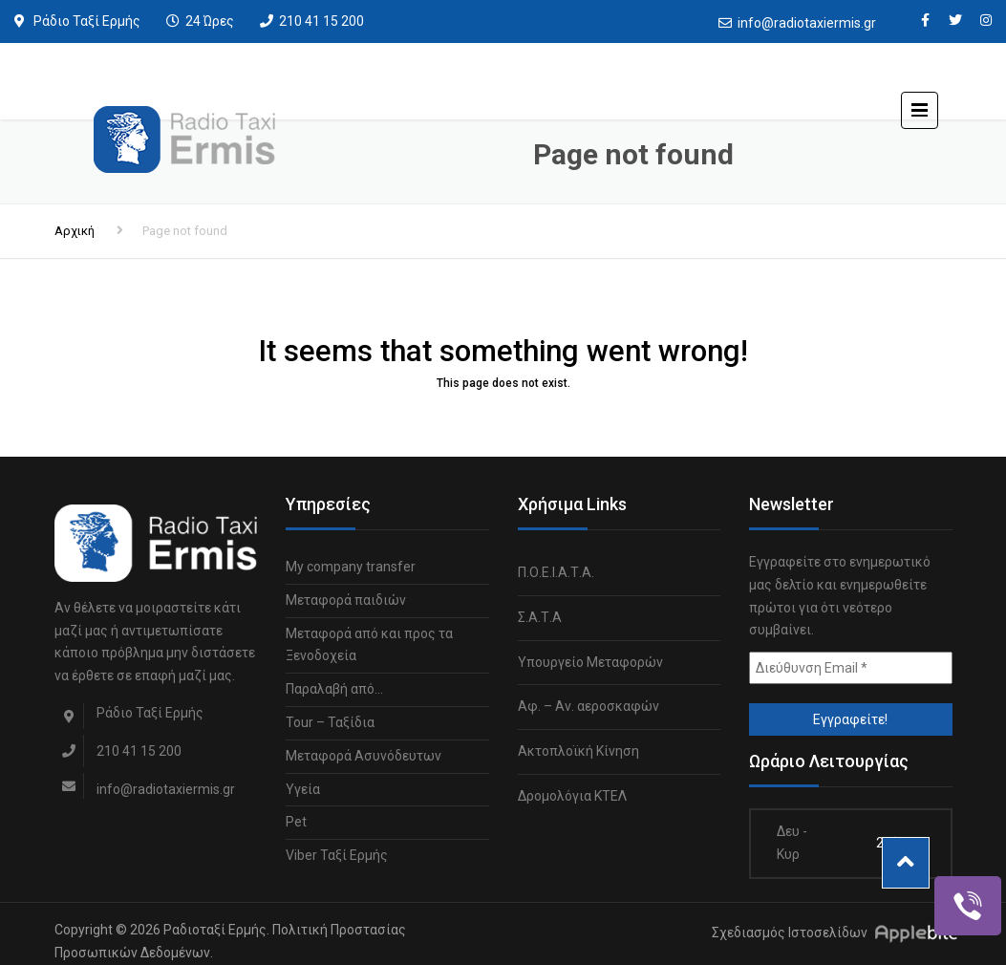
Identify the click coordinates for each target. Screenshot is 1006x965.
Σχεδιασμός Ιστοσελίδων (789, 932)
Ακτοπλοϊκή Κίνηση (578, 751)
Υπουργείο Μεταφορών (590, 662)
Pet (296, 821)
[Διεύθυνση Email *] (850, 668)
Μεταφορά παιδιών (346, 600)
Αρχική (74, 231)
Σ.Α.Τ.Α (540, 617)
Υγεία (303, 789)
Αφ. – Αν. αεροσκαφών (588, 706)
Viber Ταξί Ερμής (337, 855)
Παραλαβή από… (334, 689)
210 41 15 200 (321, 21)
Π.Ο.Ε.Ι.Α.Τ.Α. (556, 572)
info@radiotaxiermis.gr (807, 23)
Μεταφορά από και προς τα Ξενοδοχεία (369, 645)
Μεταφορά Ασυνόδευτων (363, 755)
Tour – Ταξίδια (330, 722)
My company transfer (351, 566)
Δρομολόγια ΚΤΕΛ (572, 796)
